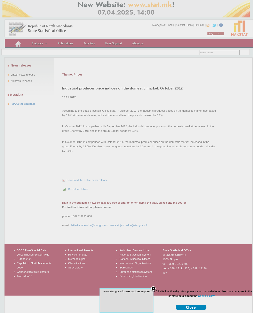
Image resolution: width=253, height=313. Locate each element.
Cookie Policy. (206, 295)
